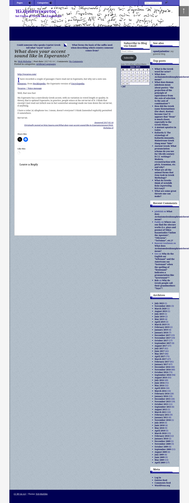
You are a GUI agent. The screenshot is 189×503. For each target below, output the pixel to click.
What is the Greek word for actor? (164, 70)
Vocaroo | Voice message (29, 88)
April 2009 (160, 462)
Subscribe (128, 57)
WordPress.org (162, 485)
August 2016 (161, 377)
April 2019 (160, 321)
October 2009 (161, 446)
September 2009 (163, 449)
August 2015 (161, 409)
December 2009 (163, 441)
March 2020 (161, 308)
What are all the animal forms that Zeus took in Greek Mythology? (164, 173)
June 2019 (160, 316)
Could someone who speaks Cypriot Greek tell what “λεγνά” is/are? (38, 46)
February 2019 (162, 327)
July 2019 (159, 313)
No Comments (76, 61)
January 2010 (161, 438)
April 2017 (160, 356)
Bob (157, 280)
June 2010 (160, 425)
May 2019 (159, 319)
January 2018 (161, 332)
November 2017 (163, 337)
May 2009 (159, 459)
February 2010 (162, 435)
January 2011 (161, 417)
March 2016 (161, 390)
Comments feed (163, 482)
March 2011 (161, 412)
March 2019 (161, 324)
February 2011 (162, 414)
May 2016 (159, 385)
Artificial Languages (46, 64)
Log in (158, 477)
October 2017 (161, 340)
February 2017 (162, 361)
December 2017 (163, 335)
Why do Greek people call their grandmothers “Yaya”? (165, 284)
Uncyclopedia (77, 83)
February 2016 (162, 393)
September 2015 (163, 406)
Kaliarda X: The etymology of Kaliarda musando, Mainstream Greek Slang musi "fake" (164, 138)
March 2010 (161, 433)
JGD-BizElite (42, 494)
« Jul (123, 86)
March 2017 (161, 359)
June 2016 (160, 382)
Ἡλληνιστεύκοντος (35, 11)
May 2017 (159, 353)
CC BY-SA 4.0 (20, 494)
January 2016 (161, 396)
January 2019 (161, 329)
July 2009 (159, 454)
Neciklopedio (39, 83)
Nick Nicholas (24, 61)
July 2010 (159, 422)
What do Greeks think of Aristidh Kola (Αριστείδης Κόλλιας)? (163, 184)
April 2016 (160, 388)
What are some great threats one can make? (165, 194)
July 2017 (159, 348)
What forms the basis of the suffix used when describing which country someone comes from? (92, 48)
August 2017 (161, 345)
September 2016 (163, 374)
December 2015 (163, 398)
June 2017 (160, 351)
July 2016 (159, 380)
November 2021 (163, 306)
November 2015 (163, 401)
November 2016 (163, 369)
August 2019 (161, 311)
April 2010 (160, 430)
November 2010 (163, 420)
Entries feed (161, 480)
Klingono (21, 83)
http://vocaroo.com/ (26, 74)
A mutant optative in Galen (165, 128)
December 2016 (163, 367)
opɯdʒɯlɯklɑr (161, 51)
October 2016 (161, 372)
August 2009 (161, 452)
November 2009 (163, 443)
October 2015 (161, 404)
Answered (103, 122)
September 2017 (163, 343)
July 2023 (159, 303)
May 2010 (159, 428)
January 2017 (161, 364)
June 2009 (160, 457)
